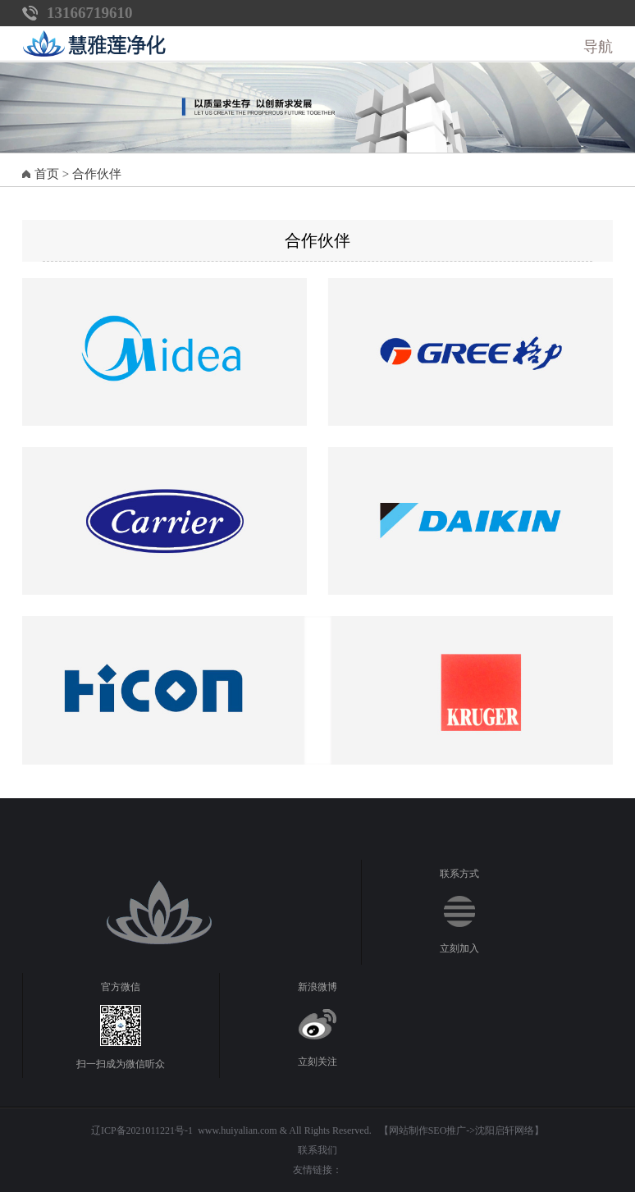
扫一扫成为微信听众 (120, 1064)
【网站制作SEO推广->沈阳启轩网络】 (461, 1130)
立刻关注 (317, 1061)
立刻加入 (459, 948)
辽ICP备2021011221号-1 (142, 1130)
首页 (46, 173)
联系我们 (317, 1150)
